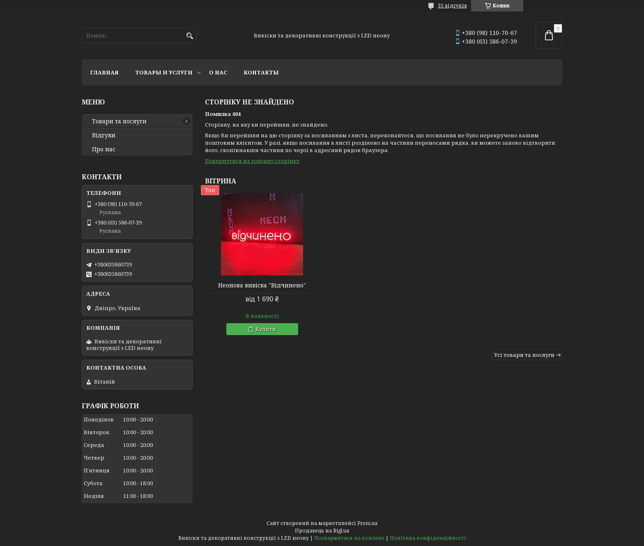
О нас (218, 72)
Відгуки (103, 135)
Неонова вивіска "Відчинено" (262, 285)
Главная (104, 72)
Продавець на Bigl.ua (322, 530)
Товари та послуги (119, 121)
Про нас (103, 149)
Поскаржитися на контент (349, 537)
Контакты (261, 72)
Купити (265, 329)
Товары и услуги (164, 72)
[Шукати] (189, 36)
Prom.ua (367, 523)
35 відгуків (452, 5)
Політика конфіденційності (428, 537)
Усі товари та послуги (524, 355)
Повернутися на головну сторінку (252, 160)
